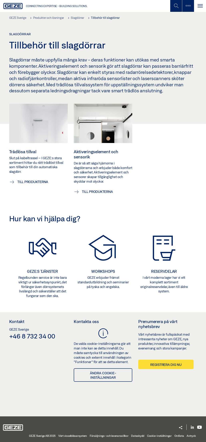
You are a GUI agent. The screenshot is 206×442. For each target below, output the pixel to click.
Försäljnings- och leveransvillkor (109, 435)
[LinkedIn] (192, 427)
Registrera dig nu (166, 364)
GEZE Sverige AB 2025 (42, 435)
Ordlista (179, 435)
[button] (181, 428)
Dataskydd (137, 435)
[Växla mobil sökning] (176, 6)
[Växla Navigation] (200, 6)
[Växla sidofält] (188, 6)
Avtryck (191, 435)
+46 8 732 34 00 (32, 336)
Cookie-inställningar (159, 435)
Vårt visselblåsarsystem (72, 435)
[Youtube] (199, 427)
